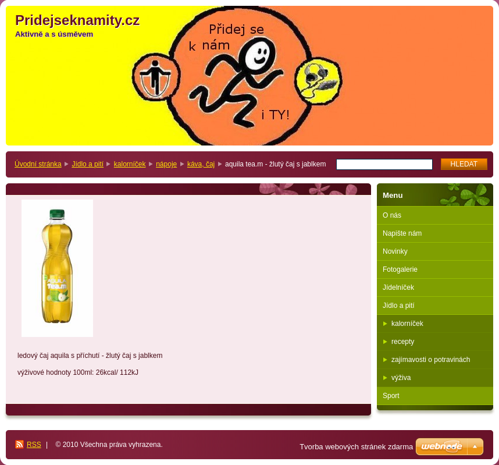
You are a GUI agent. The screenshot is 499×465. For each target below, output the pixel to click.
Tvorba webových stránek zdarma (356, 446)
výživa (401, 378)
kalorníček (130, 164)
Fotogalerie (400, 269)
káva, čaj (201, 164)
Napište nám (402, 233)
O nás (392, 215)
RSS (34, 445)
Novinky (395, 251)
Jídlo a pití (88, 164)
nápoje (166, 164)
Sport (391, 396)
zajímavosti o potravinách (430, 360)
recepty (402, 342)
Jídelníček (398, 287)
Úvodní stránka (38, 164)
